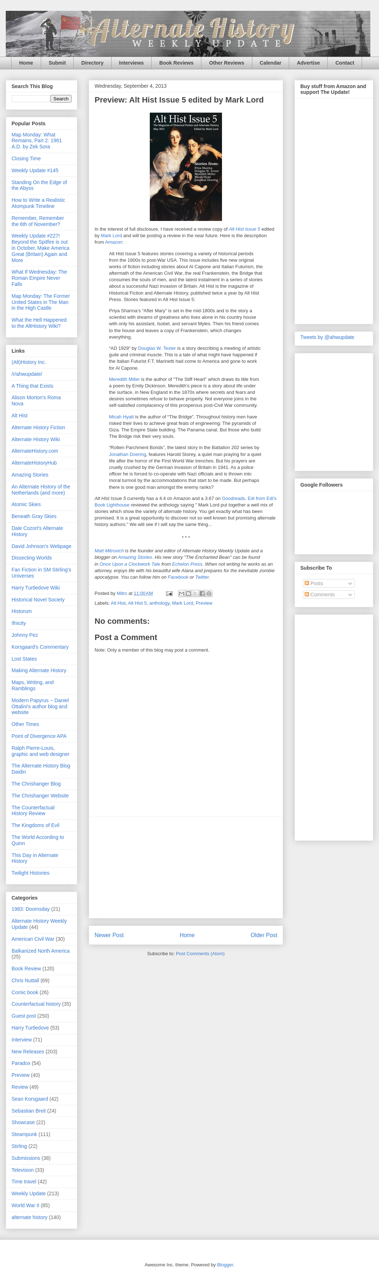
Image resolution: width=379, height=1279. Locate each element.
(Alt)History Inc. (29, 362)
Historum (22, 611)
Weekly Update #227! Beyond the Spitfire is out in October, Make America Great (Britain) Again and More (40, 248)
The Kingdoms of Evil (35, 825)
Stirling (19, 1146)
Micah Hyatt (121, 416)
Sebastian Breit (29, 1111)
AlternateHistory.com (35, 451)
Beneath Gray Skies (34, 516)
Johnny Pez (25, 635)
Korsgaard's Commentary (40, 647)
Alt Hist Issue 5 (244, 229)
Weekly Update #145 (35, 170)
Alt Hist (118, 603)
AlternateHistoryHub (34, 463)
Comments (320, 594)
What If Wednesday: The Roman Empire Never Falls (39, 278)
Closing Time (26, 158)
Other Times (25, 724)
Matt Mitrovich (109, 550)
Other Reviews (226, 63)
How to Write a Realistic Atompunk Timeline (38, 203)
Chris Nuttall (25, 980)
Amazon (113, 242)
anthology (159, 603)
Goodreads (233, 498)
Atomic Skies (26, 504)
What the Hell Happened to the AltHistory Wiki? (39, 323)
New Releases (28, 1051)
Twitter (202, 577)
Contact (344, 63)
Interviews (131, 63)
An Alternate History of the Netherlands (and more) (41, 490)
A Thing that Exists (32, 386)
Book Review (26, 968)
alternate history (30, 1217)
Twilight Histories (30, 873)
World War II (25, 1205)
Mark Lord (111, 235)
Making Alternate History (39, 670)
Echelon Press (187, 564)
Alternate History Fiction (38, 427)
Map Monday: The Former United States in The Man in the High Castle (41, 302)
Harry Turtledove (30, 1028)
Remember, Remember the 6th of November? (38, 221)
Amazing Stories (135, 557)
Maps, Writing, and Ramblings (32, 685)
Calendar (271, 63)
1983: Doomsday (31, 909)
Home (26, 63)
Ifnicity (19, 623)
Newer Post (109, 935)
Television (23, 1170)
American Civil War (33, 939)
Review (20, 1087)
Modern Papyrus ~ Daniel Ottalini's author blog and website (40, 706)
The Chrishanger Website (40, 796)
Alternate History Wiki (36, 439)
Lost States (24, 659)
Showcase (23, 1122)
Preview (204, 603)
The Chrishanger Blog (36, 784)
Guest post (24, 1016)
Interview (22, 1040)
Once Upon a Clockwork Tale (130, 564)
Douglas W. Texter (157, 348)
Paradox (21, 1063)
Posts (314, 583)
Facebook (178, 577)
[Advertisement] (329, 725)
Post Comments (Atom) (200, 953)
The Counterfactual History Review (33, 811)
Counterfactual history (36, 1004)
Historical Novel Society (38, 599)
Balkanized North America (41, 951)
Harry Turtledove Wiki (36, 588)
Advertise (308, 63)
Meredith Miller (124, 379)
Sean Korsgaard (30, 1099)
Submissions (26, 1158)
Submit (57, 63)
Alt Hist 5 (137, 603)
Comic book (25, 992)
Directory (92, 63)
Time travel (24, 1181)
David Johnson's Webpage (41, 546)
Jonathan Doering (127, 454)
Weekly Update (29, 1193)
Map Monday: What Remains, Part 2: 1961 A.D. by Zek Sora (37, 141)
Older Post (264, 935)
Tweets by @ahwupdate (327, 337)
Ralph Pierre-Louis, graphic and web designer (40, 751)
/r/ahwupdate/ (27, 374)
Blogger (225, 1264)
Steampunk (24, 1134)
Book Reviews (176, 63)
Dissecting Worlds (32, 558)
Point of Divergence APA (39, 736)
